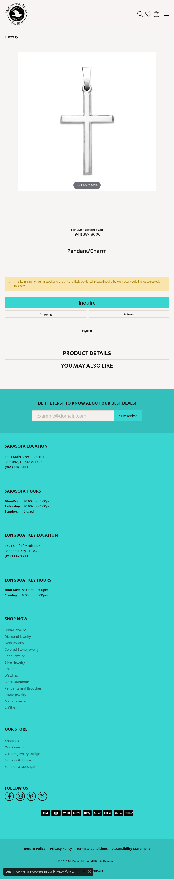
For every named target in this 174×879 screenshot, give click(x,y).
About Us (12, 741)
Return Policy (34, 848)
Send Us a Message (20, 766)
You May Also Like (87, 365)
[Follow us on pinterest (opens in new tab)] (31, 796)
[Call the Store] (16, 467)
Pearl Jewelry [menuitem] (14, 656)
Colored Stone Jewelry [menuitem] (21, 649)
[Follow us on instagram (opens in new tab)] (20, 796)
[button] (140, 13)
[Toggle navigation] (167, 14)
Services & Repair (18, 760)
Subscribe (128, 415)
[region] (87, 134)
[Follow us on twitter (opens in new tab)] (42, 796)
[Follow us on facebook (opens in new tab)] (9, 796)
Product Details (87, 353)
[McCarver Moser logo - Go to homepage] (16, 14)
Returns (128, 314)
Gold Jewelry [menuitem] (14, 643)
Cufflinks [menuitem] (11, 707)
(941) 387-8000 (87, 234)
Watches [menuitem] (11, 675)
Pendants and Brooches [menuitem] (23, 688)
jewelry (13, 37)
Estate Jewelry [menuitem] (15, 695)
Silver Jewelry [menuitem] (15, 662)
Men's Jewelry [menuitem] (15, 701)
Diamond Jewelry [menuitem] (18, 636)
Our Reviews (14, 747)
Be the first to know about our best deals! (87, 403)
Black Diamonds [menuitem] (17, 682)
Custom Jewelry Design (22, 753)
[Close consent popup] (89, 871)
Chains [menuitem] (10, 669)
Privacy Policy (61, 848)
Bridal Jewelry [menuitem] (15, 630)
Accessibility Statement (131, 848)
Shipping (46, 314)
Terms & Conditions (92, 848)
